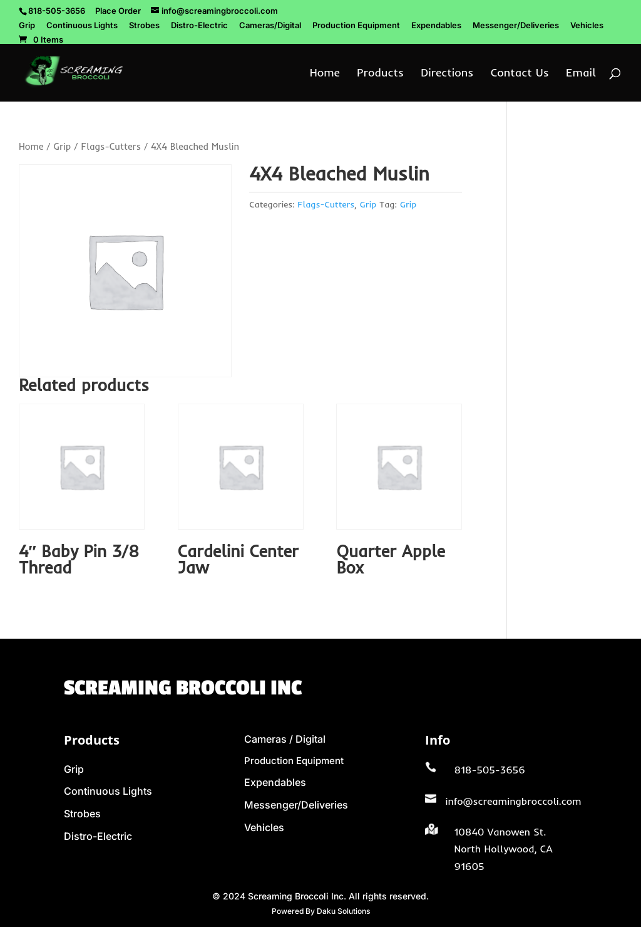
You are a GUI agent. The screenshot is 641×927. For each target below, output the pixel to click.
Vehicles (586, 25)
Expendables (436, 25)
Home (325, 74)
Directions (447, 74)
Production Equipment (356, 25)
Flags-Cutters (111, 146)
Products (380, 74)
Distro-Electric (199, 25)
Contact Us (520, 74)
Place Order (118, 11)
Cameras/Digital (270, 25)
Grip (27, 25)
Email (581, 74)
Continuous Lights (82, 25)
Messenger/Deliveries (516, 25)
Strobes (144, 25)
